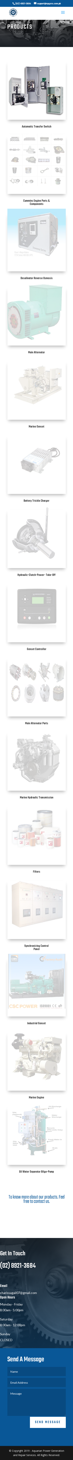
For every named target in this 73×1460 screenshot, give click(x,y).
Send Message (48, 1440)
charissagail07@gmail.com (18, 1310)
